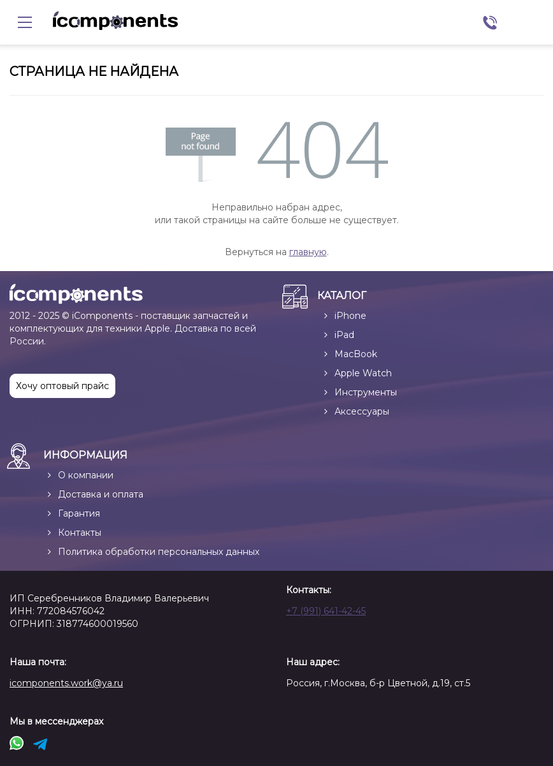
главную (308, 252)
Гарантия (79, 513)
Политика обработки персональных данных (158, 551)
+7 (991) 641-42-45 (326, 611)
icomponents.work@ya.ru (66, 683)
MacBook (355, 354)
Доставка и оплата (100, 494)
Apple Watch (363, 373)
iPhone (350, 315)
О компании (85, 475)
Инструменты (365, 392)
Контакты (79, 532)
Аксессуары (361, 411)
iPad (344, 335)
